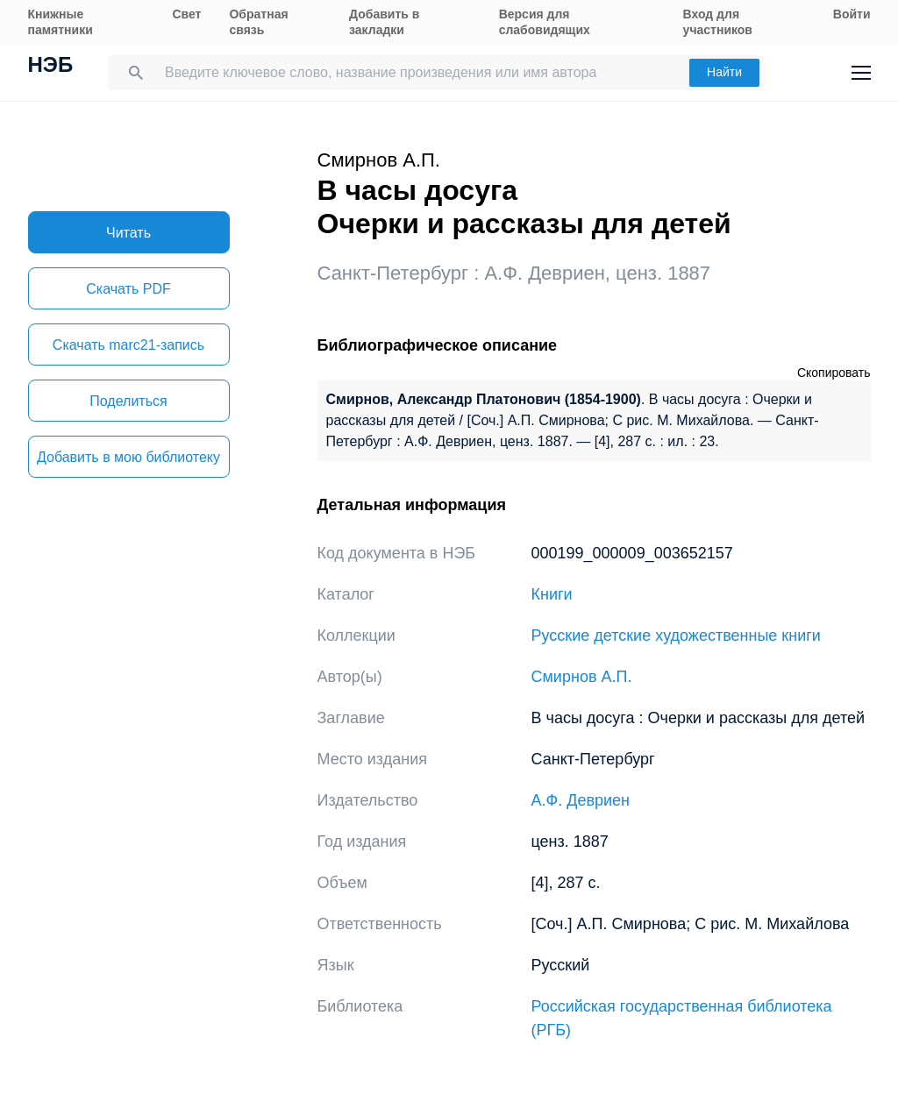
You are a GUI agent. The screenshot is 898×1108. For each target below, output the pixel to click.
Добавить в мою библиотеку (128, 457)
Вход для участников (717, 22)
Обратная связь (258, 22)
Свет (186, 14)
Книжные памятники (60, 22)
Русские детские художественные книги (676, 635)
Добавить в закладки (384, 22)
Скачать (128, 288)
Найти (724, 72)
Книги (552, 594)
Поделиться (128, 401)
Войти (852, 14)
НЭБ (51, 66)
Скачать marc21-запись (128, 344)
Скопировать (834, 373)
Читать (128, 232)
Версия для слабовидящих (544, 22)
